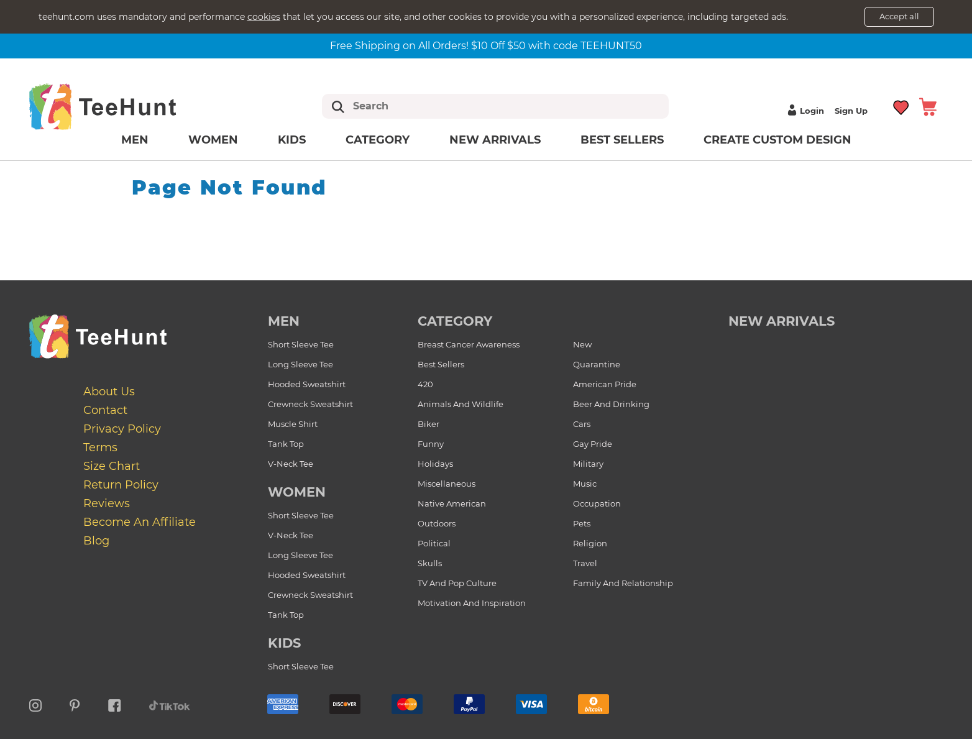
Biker (428, 424)
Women (213, 140)
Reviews (106, 503)
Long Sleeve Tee (300, 364)
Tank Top (286, 444)
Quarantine (596, 364)
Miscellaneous (446, 484)
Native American (452, 503)
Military (588, 464)
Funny (431, 444)
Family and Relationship (623, 583)
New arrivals (495, 140)
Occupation (597, 503)
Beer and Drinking (611, 404)
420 (425, 384)
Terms (100, 447)
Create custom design (777, 140)
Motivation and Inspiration (472, 603)
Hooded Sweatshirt (307, 384)
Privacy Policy (122, 429)
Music (585, 484)
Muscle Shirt (293, 424)
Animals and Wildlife (460, 404)
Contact (105, 410)
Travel (585, 563)
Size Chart (111, 466)
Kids (292, 140)
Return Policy (120, 485)
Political (434, 543)
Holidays (435, 464)
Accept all (899, 16)
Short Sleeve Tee (301, 344)
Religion (590, 543)
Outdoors (437, 523)
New (582, 344)
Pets (581, 523)
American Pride (604, 384)
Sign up (851, 111)
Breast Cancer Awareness (469, 344)
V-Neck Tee (290, 464)
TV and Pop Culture (457, 583)
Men (135, 140)
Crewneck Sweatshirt (310, 404)
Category (378, 140)
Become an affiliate (139, 522)
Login (804, 111)
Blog (96, 541)
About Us (109, 391)
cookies (263, 16)
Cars (581, 424)
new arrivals (781, 321)
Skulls (430, 563)
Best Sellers (622, 140)
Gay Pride (592, 444)
